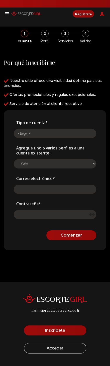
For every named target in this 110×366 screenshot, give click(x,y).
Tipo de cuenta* (32, 122)
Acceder (55, 348)
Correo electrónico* (35, 178)
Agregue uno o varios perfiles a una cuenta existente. (50, 150)
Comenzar (71, 235)
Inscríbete (55, 330)
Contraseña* (28, 203)
